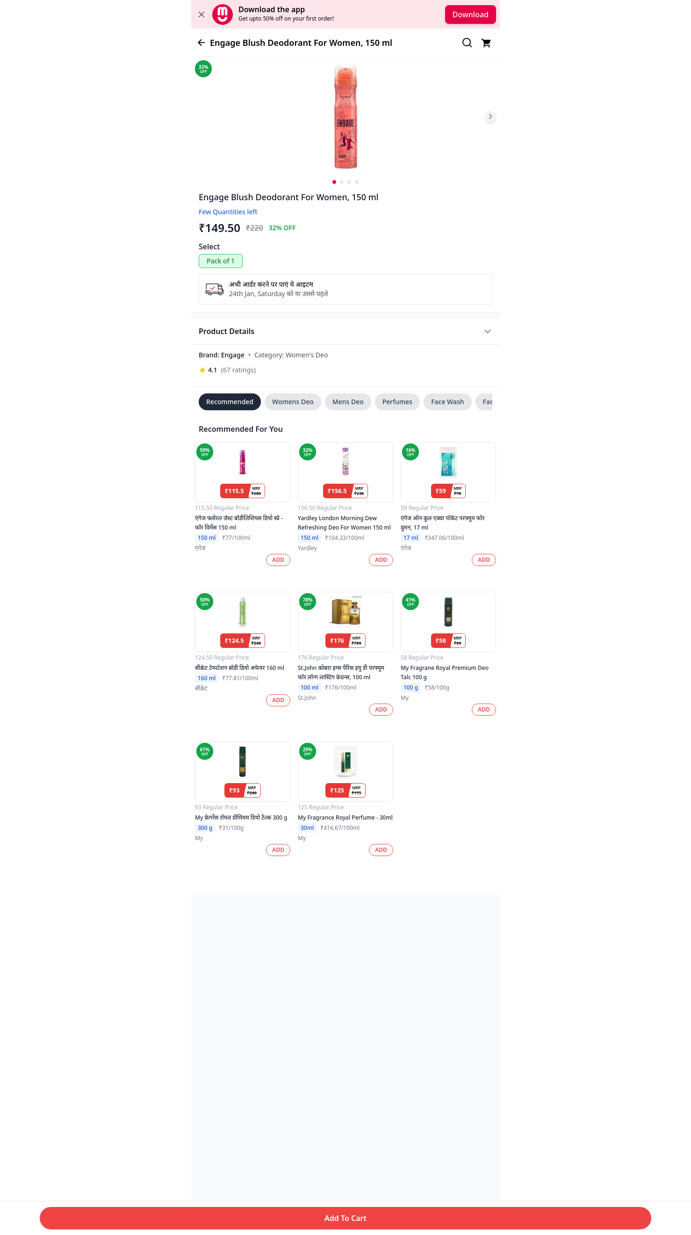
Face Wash (447, 401)
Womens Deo (293, 401)
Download (471, 14)
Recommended (229, 401)
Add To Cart (345, 1218)
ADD (278, 560)
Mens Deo (348, 401)
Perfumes (397, 401)
